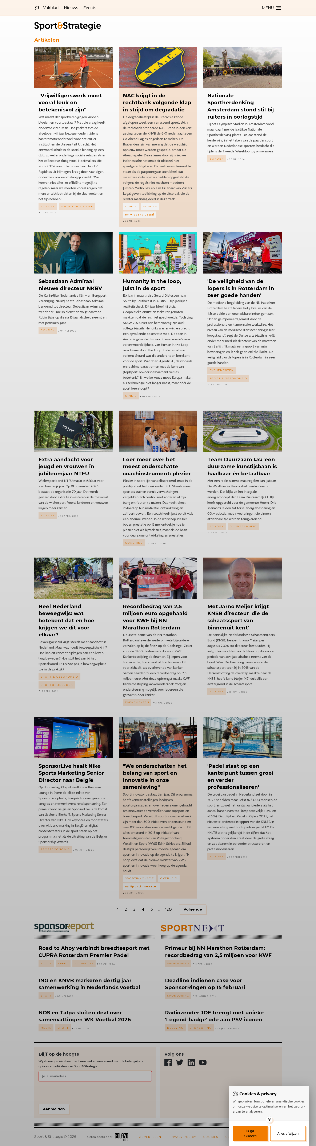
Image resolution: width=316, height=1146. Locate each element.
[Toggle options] (269, 1119)
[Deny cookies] (288, 1133)
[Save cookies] (250, 1133)
